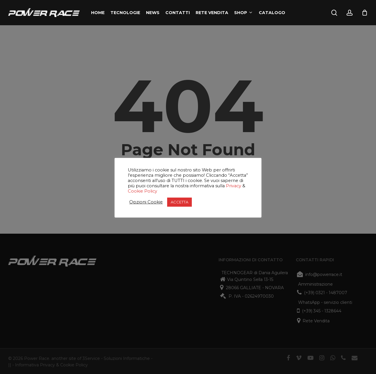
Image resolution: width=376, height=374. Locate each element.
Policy (150, 191)
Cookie (135, 191)
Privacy (233, 185)
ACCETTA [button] (179, 202)
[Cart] (364, 12)
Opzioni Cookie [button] (146, 202)
